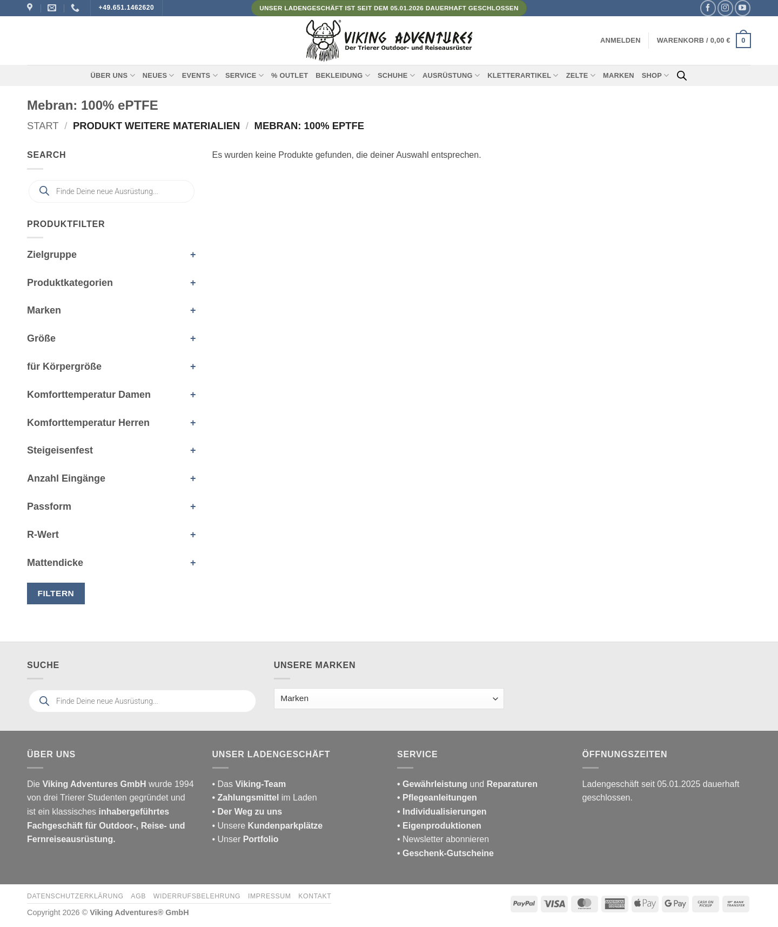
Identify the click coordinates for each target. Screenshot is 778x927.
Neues (159, 75)
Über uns (113, 75)
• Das (249, 784)
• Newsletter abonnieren (443, 839)
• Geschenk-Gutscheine (445, 853)
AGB (138, 896)
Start (43, 125)
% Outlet (289, 75)
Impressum (269, 896)
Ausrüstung (451, 75)
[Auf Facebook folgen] (708, 8)
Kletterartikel (523, 75)
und (467, 784)
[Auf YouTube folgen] (742, 8)
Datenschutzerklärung (75, 896)
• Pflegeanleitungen (437, 797)
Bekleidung (343, 75)
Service (244, 75)
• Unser (245, 839)
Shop (655, 75)
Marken (618, 75)
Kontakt (314, 896)
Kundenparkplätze (285, 825)
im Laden (264, 797)
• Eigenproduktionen (439, 825)
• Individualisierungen (442, 811)
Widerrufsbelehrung (196, 896)
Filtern (56, 593)
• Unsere (230, 825)
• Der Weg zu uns (247, 811)
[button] (620, 40)
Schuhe (396, 75)
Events (200, 75)
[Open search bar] (681, 76)
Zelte (580, 75)
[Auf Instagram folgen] (725, 8)
